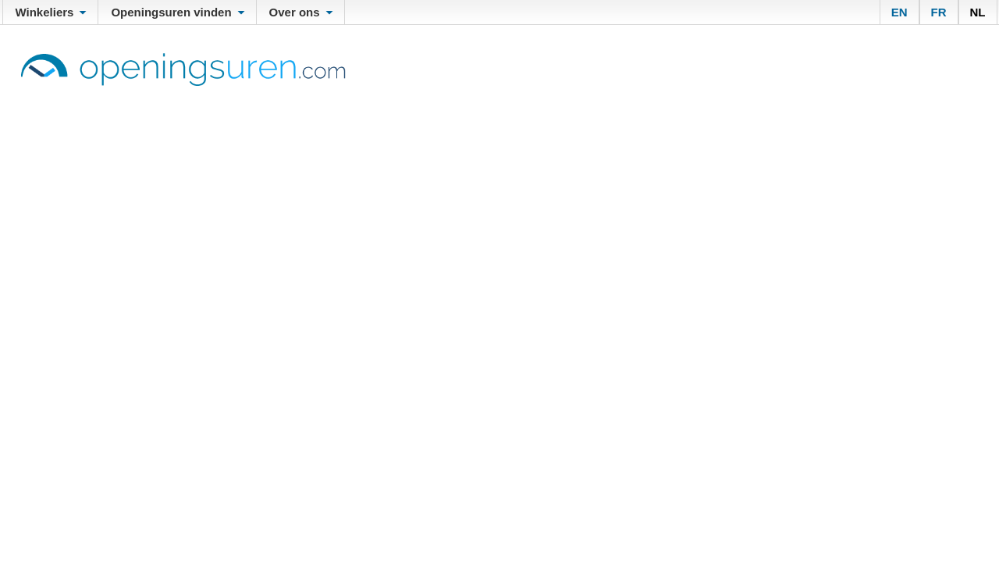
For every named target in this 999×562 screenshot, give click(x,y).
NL (978, 12)
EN (899, 12)
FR (939, 12)
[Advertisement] (499, 203)
